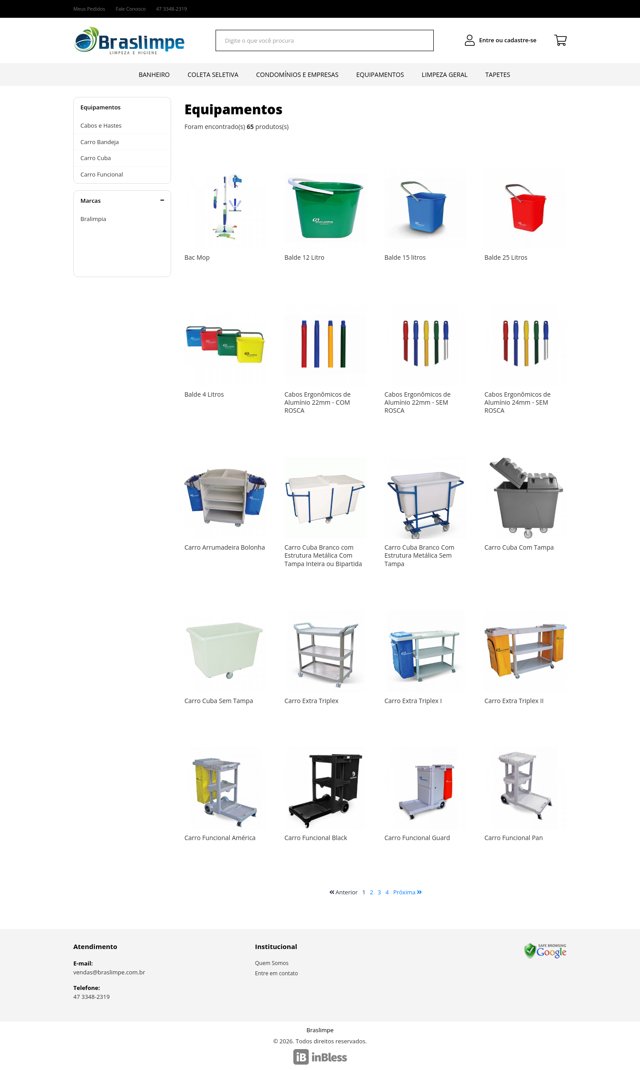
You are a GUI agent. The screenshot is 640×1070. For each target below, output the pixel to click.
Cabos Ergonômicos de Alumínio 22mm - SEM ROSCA (417, 402)
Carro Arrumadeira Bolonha (224, 547)
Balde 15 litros (405, 257)
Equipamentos (380, 74)
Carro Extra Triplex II (514, 700)
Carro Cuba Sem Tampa (218, 700)
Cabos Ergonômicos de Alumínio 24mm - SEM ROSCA (517, 402)
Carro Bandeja (99, 142)
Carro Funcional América (220, 837)
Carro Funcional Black (315, 837)
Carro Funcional (101, 174)
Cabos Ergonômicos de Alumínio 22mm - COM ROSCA (317, 402)
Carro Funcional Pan (513, 837)
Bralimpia (93, 219)
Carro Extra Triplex (311, 700)
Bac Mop (197, 257)
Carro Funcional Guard (417, 837)
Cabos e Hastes (101, 125)
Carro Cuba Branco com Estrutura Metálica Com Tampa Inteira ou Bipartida (323, 555)
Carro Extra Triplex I (413, 700)
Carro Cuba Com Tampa (519, 547)
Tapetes (497, 74)
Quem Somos (272, 963)
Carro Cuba (95, 158)
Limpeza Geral (445, 74)
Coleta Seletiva (213, 74)
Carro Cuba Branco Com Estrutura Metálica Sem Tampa (419, 555)
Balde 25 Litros (506, 257)
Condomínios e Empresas (297, 74)
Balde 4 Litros (204, 394)
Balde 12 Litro (304, 257)
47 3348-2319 (91, 997)
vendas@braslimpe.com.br (109, 972)
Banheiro (154, 74)
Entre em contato (276, 973)
